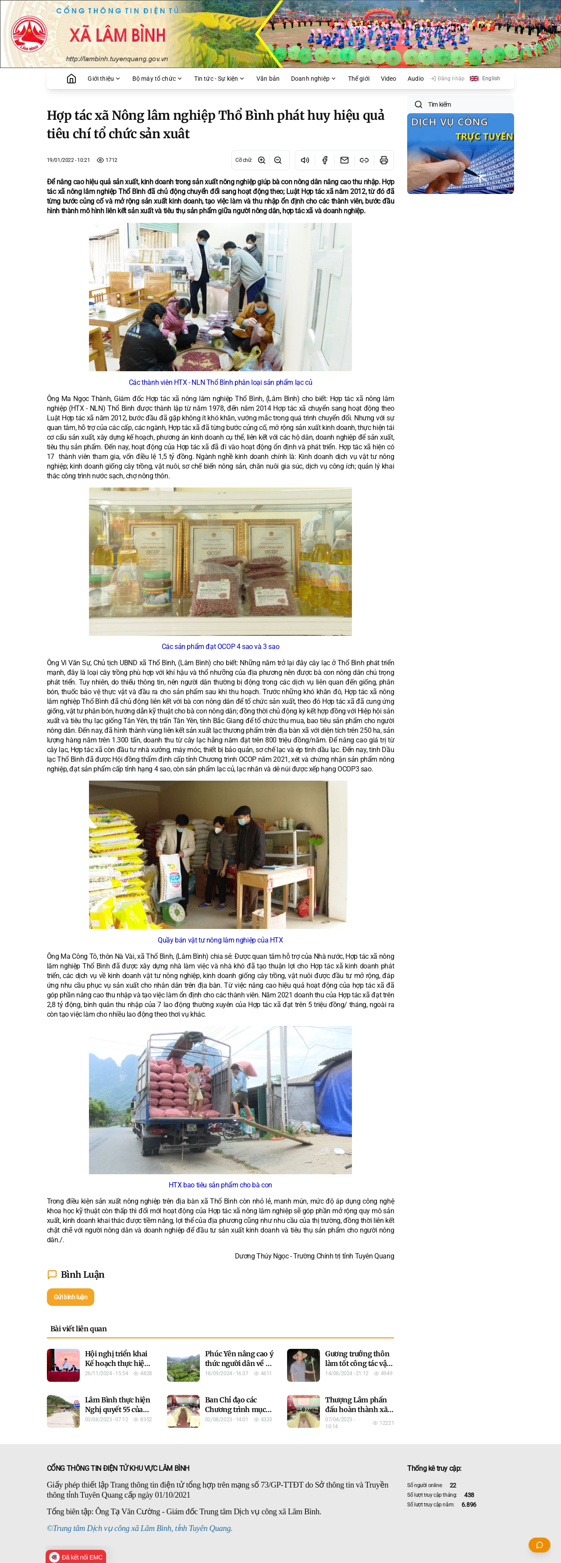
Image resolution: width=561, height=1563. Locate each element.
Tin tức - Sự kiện (219, 78)
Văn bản (268, 78)
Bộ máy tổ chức (157, 78)
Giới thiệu (104, 78)
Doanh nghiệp (314, 78)
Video (389, 78)
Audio (416, 78)
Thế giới (358, 78)
